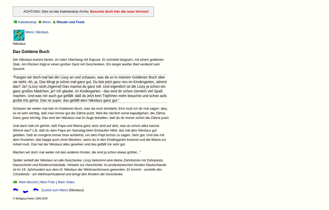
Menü (46, 22)
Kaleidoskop (27, 22)
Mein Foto (47, 182)
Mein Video (66, 182)
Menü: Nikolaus (37, 32)
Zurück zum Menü (54, 190)
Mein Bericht (28, 182)
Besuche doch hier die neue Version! (119, 11)
